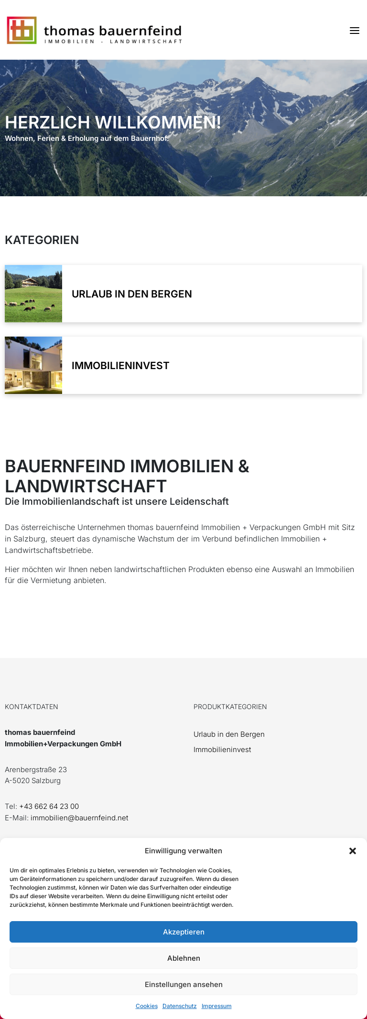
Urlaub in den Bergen (229, 734)
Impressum (217, 1005)
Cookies (147, 1005)
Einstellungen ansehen (184, 984)
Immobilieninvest (222, 749)
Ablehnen (183, 958)
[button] (352, 851)
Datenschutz (179, 1005)
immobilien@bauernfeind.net (79, 817)
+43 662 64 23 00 (49, 806)
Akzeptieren (184, 931)
